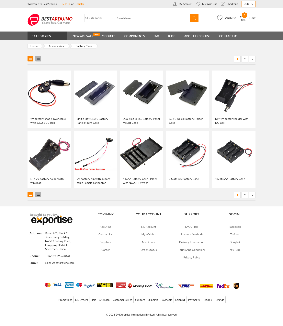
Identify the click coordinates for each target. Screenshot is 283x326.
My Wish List (209, 4)
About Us (105, 226)
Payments (166, 299)
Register (79, 4)
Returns (207, 299)
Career (105, 249)
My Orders (148, 242)
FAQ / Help (191, 226)
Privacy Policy (191, 257)
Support (140, 299)
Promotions (65, 299)
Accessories (56, 46)
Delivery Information (191, 242)
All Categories (94, 18)
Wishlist (230, 18)
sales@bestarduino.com (59, 262)
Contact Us (105, 234)
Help (93, 299)
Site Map (104, 299)
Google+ (235, 242)
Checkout (232, 4)
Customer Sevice (122, 299)
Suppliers (105, 242)
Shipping (153, 299)
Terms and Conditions (192, 249)
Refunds (219, 299)
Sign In (66, 4)
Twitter (235, 234)
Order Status (149, 249)
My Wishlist (149, 234)
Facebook (235, 226)
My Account (185, 4)
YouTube (235, 249)
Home (34, 46)
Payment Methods (191, 234)
